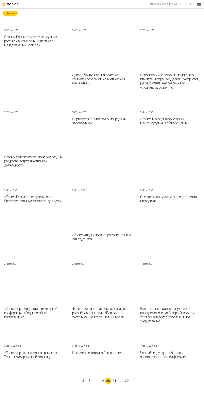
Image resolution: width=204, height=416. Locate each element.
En (187, 4)
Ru (190, 4)
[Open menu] (199, 4)
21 (114, 380)
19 (102, 380)
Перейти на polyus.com (163, 4)
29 (127, 380)
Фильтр (10, 13)
